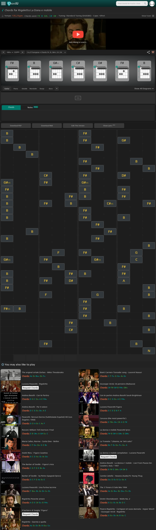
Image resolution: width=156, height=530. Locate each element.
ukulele (24, 89)
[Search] (145, 3)
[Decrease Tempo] (3, 52)
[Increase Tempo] (22, 52)
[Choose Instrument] (57, 88)
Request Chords (30, 388)
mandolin (33, 89)
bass (51, 89)
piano (16, 89)
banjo (42, 89)
